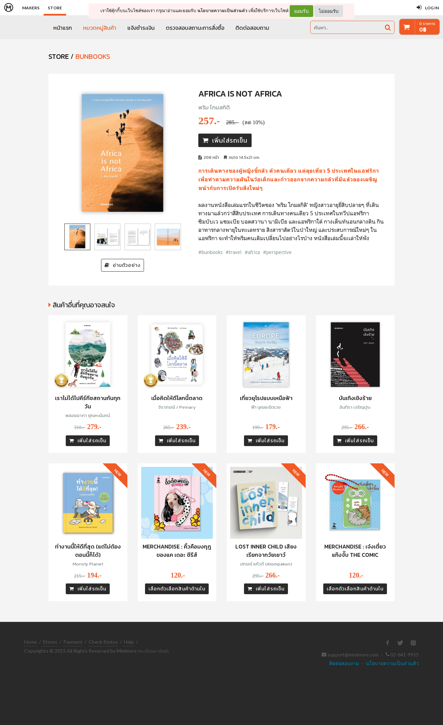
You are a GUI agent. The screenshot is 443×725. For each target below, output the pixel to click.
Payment (73, 642)
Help (129, 642)
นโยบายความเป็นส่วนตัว (222, 10)
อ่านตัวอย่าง (123, 265)
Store (55, 7)
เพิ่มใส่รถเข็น (224, 140)
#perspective (277, 252)
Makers (30, 7)
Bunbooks (92, 56)
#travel (234, 252)
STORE (58, 56)
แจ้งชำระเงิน (141, 28)
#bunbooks (210, 252)
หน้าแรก (62, 28)
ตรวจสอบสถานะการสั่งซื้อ (195, 28)
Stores (50, 642)
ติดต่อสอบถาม (252, 28)
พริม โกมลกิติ (214, 107)
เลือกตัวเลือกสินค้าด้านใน (176, 588)
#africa (252, 252)
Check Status (103, 642)
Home (30, 642)
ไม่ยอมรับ (328, 11)
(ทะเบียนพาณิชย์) (153, 651)
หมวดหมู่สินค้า (99, 28)
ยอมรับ (301, 11)
